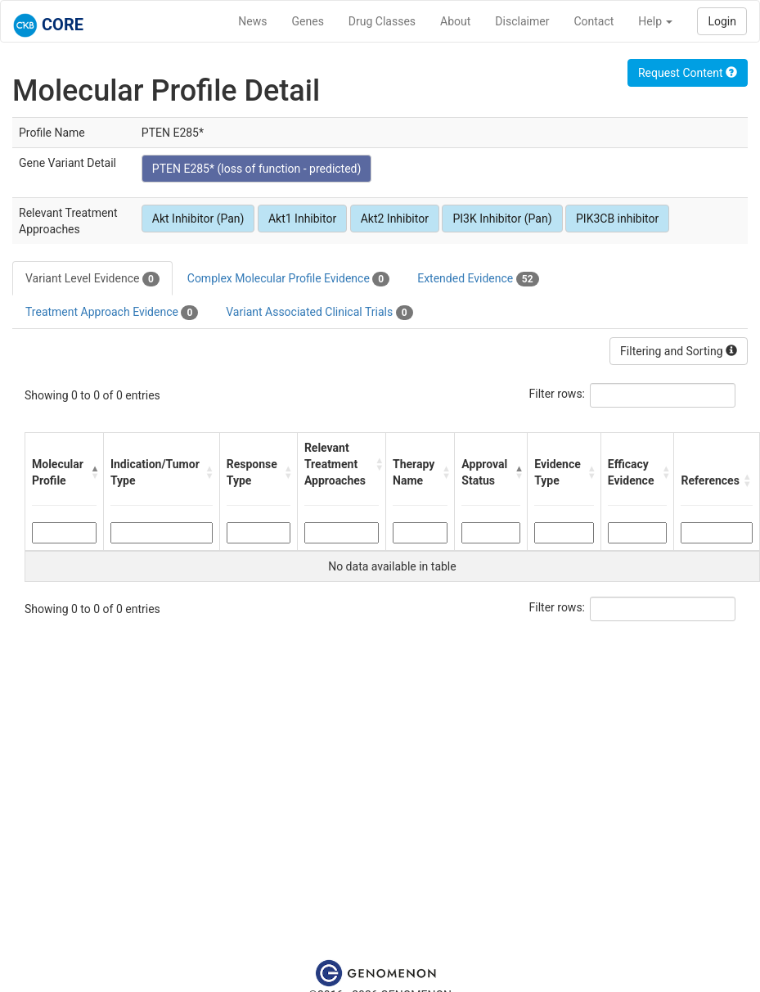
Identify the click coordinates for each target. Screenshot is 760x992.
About (455, 21)
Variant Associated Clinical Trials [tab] (319, 312)
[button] (93, 472)
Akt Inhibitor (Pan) (198, 218)
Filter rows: (557, 393)
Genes (308, 21)
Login (722, 21)
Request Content (687, 72)
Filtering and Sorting (678, 351)
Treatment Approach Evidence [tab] (111, 312)
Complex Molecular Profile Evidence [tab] (288, 279)
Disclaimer (522, 21)
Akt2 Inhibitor (395, 218)
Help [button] (655, 21)
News (252, 21)
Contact (593, 21)
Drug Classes (382, 21)
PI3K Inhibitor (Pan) (501, 218)
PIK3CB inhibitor (617, 218)
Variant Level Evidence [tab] (92, 279)
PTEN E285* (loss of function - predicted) (257, 168)
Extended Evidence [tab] (477, 279)
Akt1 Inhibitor (302, 218)
